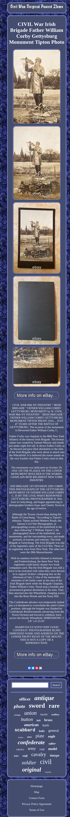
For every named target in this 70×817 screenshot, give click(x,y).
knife (42, 731)
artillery (56, 714)
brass (48, 720)
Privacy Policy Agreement (36, 803)
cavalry (38, 754)
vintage (17, 715)
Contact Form (36, 798)
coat (42, 749)
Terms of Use (36, 809)
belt (39, 720)
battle (45, 725)
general (53, 730)
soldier (29, 762)
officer (25, 699)
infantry (20, 749)
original (31, 769)
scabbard (25, 730)
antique (44, 697)
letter (16, 756)
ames (29, 737)
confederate (31, 742)
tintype (54, 755)
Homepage (37, 786)
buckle (44, 714)
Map (36, 792)
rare (54, 705)
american (31, 725)
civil (46, 761)
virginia (48, 772)
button (27, 719)
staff (24, 755)
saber (52, 743)
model (52, 749)
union (30, 713)
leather (20, 737)
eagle (51, 736)
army (32, 748)
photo (19, 706)
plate (40, 735)
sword (37, 705)
